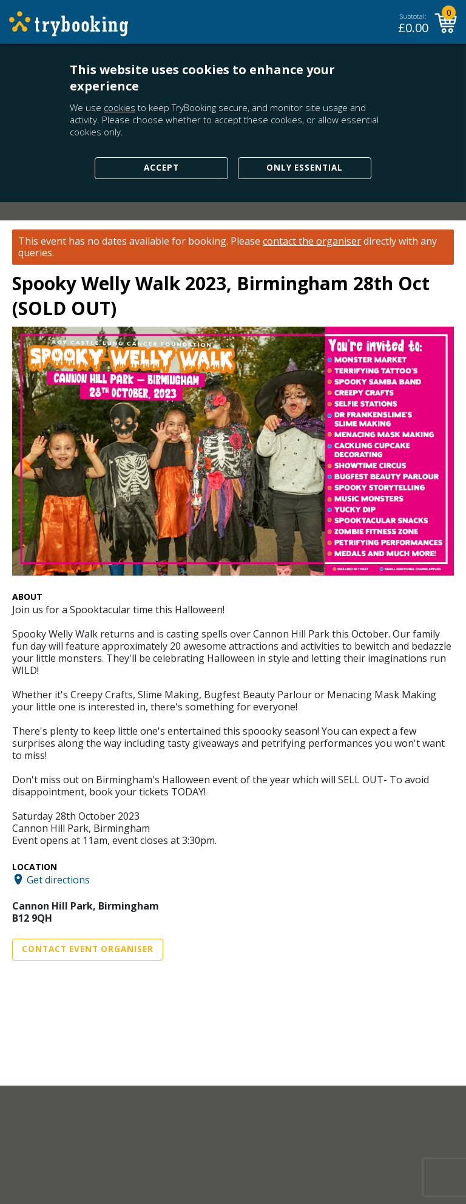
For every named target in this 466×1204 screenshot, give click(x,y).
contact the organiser (312, 241)
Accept (161, 167)
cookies (119, 107)
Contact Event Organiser (88, 949)
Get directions (58, 879)
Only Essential (304, 167)
